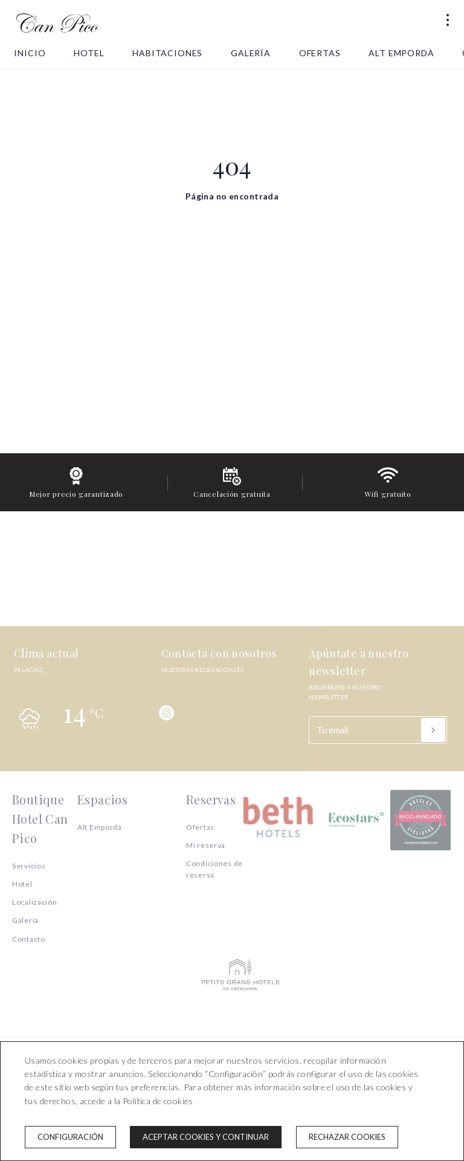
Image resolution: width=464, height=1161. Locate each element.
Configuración (70, 1137)
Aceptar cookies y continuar (206, 1137)
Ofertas (320, 53)
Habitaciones (167, 53)
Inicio (29, 53)
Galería (251, 53)
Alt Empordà (401, 53)
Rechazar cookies (347, 1137)
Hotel (89, 53)
